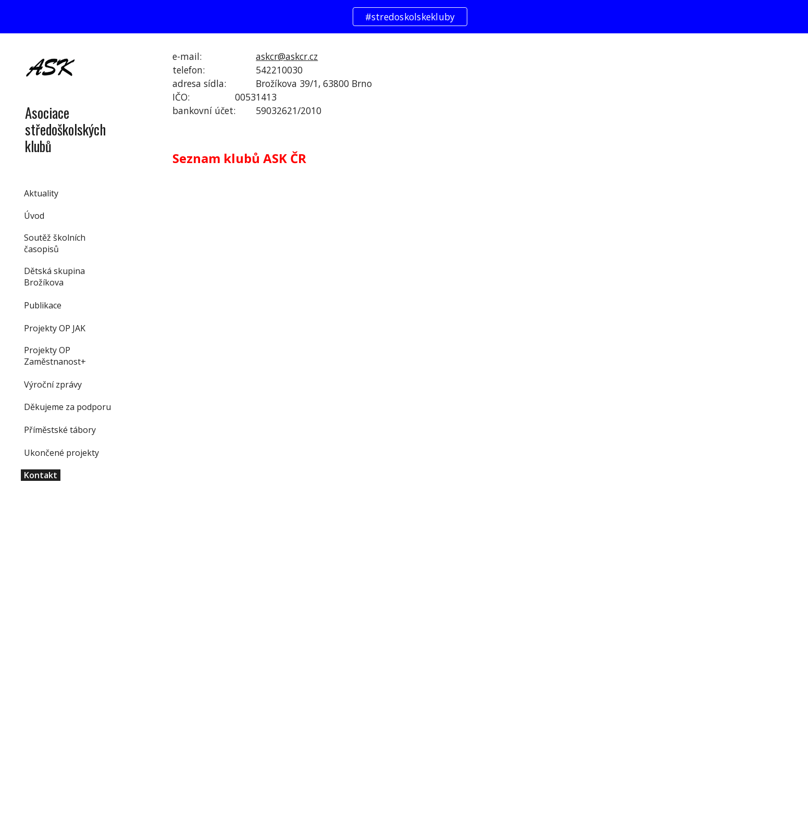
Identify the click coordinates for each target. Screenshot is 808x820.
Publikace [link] (42, 305)
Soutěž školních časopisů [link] (54, 243)
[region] (404, 16)
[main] (468, 84)
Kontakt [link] (40, 475)
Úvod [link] (34, 215)
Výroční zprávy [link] (53, 384)
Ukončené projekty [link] (61, 452)
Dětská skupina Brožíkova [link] (54, 276)
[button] (795, 47)
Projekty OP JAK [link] (54, 328)
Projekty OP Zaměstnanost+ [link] (55, 355)
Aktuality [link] (41, 193)
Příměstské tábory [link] (60, 430)
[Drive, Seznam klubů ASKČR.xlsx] (417, 501)
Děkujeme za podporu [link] (67, 407)
